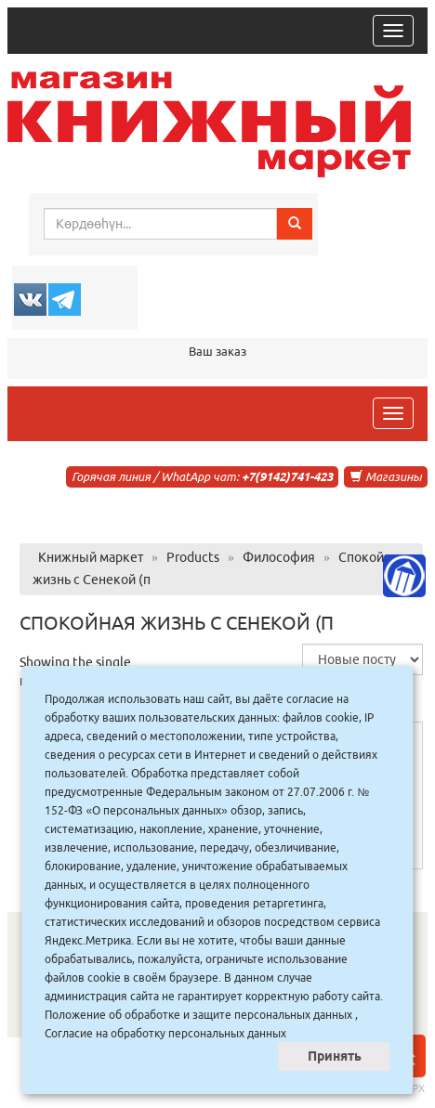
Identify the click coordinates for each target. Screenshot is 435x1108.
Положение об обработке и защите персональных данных (198, 1015)
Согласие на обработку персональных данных (165, 1033)
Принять (335, 1056)
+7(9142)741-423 (287, 476)
